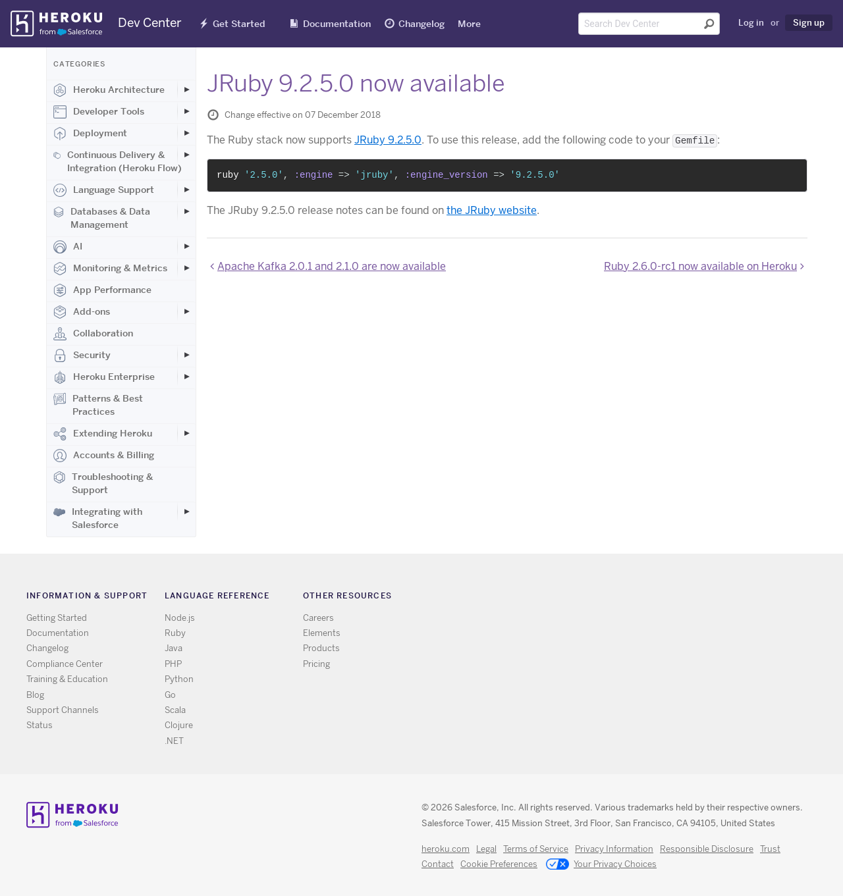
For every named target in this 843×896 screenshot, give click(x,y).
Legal (486, 849)
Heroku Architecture (109, 90)
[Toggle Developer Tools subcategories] (186, 111)
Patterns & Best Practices (98, 404)
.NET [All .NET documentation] (174, 741)
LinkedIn (644, 598)
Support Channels (62, 710)
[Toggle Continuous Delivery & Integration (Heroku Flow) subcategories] (186, 155)
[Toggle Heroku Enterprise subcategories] (186, 376)
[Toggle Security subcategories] (186, 355)
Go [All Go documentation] (170, 695)
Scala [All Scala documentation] (175, 710)
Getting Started (56, 618)
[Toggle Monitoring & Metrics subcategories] (186, 268)
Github (625, 598)
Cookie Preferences (498, 864)
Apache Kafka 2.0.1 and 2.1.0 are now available (331, 266)
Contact (438, 864)
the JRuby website (492, 210)
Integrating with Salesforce (97, 518)
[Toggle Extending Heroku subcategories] (186, 433)
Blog (35, 695)
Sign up (809, 22)
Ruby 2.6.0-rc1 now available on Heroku (700, 266)
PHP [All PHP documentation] (173, 664)
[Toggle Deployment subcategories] (186, 133)
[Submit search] (709, 24)
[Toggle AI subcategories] (186, 246)
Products (321, 648)
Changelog (421, 24)
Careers (318, 618)
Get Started (239, 24)
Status (39, 725)
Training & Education (67, 679)
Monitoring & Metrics (110, 268)
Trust (770, 849)
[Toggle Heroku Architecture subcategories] (186, 89)
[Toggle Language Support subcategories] (186, 189)
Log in (751, 22)
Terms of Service (535, 849)
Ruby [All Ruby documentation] (175, 633)
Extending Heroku (102, 433)
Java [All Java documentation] (173, 648)
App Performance (102, 290)
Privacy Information (614, 849)
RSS (586, 598)
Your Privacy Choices (601, 865)
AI (67, 246)
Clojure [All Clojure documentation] (179, 725)
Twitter (605, 598)
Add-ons (81, 312)
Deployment (90, 133)
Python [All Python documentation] (179, 679)
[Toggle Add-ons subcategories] (186, 311)
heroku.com (446, 849)
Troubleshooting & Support (103, 483)
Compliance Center (64, 664)
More (469, 24)
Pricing (316, 664)
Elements (321, 633)
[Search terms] (649, 24)
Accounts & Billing (103, 455)
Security (82, 355)
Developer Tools (98, 112)
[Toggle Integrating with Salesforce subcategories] (186, 511)
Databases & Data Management (101, 217)
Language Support (103, 190)
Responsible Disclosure (706, 849)
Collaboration (93, 333)
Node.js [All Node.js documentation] (180, 618)
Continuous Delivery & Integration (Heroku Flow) (117, 161)
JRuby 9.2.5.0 (388, 140)
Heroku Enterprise (104, 377)
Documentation (337, 24)
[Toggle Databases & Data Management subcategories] (186, 211)
